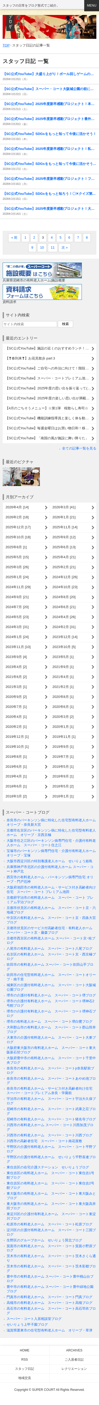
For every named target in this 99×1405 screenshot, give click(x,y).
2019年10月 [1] (17, 747)
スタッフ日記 (24, 1369)
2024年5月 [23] (17, 617)
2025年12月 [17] (18, 527)
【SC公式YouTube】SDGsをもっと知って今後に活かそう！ (49, 134)
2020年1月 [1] (63, 727)
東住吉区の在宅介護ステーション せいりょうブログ (48, 1167)
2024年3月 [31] (17, 627)
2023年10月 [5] (64, 647)
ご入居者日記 (74, 1359)
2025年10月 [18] (18, 537)
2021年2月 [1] (63, 687)
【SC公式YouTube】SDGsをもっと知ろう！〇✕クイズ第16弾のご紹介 (49, 194)
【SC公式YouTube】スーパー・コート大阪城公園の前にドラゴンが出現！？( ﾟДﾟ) (49, 89)
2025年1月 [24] (17, 577)
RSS (24, 1359)
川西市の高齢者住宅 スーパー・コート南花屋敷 (44, 1141)
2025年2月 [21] (64, 567)
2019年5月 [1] (63, 767)
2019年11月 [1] (64, 737)
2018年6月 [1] (16, 786)
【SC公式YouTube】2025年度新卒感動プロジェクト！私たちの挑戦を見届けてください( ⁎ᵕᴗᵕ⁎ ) (49, 149)
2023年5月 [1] (63, 657)
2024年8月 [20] (64, 597)
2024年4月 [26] (64, 617)
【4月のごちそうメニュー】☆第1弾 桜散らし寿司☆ (46, 408)
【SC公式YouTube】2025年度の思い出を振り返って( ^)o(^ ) (50, 388)
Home (24, 1350)
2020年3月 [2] (63, 717)
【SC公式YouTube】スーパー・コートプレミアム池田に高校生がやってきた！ (50, 378)
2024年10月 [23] (65, 587)
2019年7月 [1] (63, 757)
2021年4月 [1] (63, 677)
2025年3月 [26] (17, 567)
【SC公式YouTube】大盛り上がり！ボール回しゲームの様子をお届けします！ (49, 74)
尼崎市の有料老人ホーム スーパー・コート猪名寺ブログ (51, 1119)
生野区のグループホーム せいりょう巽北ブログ (44, 1240)
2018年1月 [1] (63, 796)
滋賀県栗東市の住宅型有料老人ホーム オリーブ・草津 (49, 1330)
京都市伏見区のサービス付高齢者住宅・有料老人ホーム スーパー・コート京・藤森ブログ (51, 930)
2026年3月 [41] (64, 507)
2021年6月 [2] (16, 677)
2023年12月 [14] (65, 637)
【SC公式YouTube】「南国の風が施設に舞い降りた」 (47, 438)
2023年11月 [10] (18, 647)
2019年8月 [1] (16, 757)
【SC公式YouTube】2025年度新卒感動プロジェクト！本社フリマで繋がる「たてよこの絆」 (49, 104)
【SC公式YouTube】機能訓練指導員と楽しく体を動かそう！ (50, 418)
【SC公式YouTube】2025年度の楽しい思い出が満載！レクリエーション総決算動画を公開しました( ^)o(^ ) (50, 398)
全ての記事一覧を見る (79, 448)
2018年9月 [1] (63, 776)
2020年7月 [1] (16, 707)
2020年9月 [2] (16, 697)
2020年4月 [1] (16, 717)
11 (53, 247)
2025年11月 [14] (65, 527)
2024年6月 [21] (64, 607)
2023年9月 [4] (16, 657)
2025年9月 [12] (64, 537)
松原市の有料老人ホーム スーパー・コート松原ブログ (49, 1224)
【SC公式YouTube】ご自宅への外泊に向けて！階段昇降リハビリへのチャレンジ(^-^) (50, 368)
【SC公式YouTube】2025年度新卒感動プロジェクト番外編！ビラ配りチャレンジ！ (49, 119)
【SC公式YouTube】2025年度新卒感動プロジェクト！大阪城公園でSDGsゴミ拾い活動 (49, 209)
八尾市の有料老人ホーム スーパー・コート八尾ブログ (49, 948)
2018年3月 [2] (16, 796)
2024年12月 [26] (65, 577)
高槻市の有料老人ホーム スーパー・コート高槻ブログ (49, 1303)
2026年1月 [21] (64, 517)
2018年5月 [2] (63, 786)
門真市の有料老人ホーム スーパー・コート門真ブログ (49, 1297)
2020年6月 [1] (63, 707)
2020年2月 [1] (16, 727)
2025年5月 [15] (17, 557)
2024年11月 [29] (18, 587)
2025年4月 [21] (64, 557)
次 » (65, 247)
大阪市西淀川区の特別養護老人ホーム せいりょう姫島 (49, 861)
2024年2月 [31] (64, 627)
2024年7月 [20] (17, 607)
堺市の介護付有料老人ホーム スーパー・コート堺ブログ (51, 995)
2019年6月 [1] (16, 767)
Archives (74, 1350)
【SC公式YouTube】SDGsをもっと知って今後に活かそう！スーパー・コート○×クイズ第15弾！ (49, 164)
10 (42, 247)
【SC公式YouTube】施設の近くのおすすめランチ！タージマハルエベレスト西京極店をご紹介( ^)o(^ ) (50, 348)
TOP (6, 45)
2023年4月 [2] (16, 667)
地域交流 (24, 1378)
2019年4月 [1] (16, 776)
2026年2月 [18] (17, 517)
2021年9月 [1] (63, 667)
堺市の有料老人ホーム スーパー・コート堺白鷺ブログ (49, 1021)
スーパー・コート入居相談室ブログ (34, 1319)
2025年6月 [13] (64, 547)
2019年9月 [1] (63, 747)
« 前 (14, 237)
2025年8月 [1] (16, 547)
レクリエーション (74, 1369)
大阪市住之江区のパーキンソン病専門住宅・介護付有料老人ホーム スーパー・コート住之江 (51, 843)
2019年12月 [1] (17, 737)
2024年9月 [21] (17, 597)
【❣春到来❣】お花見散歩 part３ (30, 358)
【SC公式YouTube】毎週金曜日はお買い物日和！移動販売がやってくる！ (50, 428)
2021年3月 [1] (16, 687)
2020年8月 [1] (63, 697)
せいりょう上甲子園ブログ (27, 1324)
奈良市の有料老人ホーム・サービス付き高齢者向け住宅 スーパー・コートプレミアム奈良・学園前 (51, 1091)
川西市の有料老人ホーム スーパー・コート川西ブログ (49, 1135)
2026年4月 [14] (17, 507)
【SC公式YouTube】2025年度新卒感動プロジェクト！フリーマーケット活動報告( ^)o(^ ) (49, 179)
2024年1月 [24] (17, 637)
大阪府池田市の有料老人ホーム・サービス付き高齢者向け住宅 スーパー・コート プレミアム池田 (51, 889)
